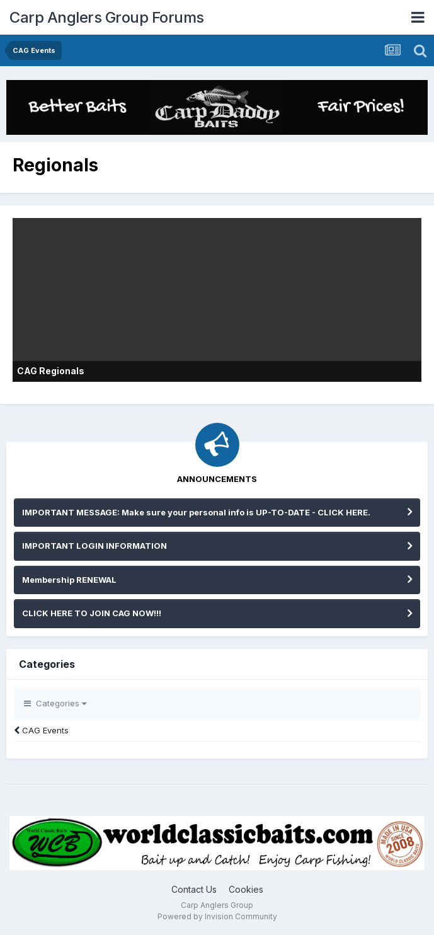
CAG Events (41, 730)
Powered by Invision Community (217, 916)
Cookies (246, 889)
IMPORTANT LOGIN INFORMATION (94, 546)
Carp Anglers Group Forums (106, 17)
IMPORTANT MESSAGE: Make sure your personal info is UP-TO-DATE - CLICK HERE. (196, 512)
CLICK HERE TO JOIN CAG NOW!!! (91, 613)
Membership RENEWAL (69, 580)
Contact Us (194, 889)
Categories (55, 703)
